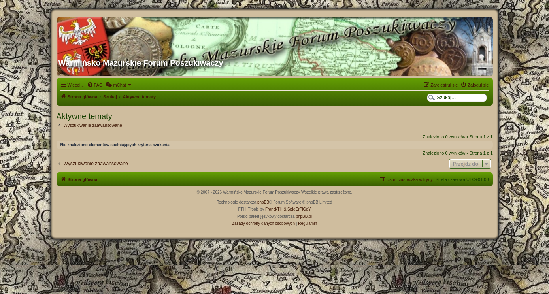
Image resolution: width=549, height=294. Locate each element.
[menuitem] (95, 85)
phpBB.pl (304, 216)
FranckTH (274, 209)
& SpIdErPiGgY (297, 209)
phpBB (263, 202)
